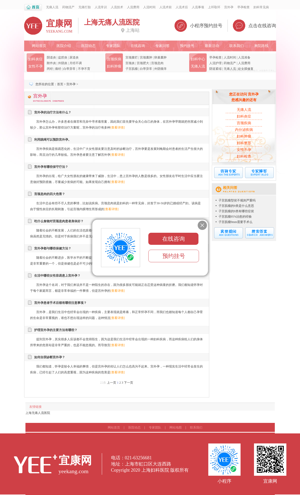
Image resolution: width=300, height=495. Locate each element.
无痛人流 (52, 7)
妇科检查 (244, 156)
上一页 (111, 382)
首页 (60, 84)
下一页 (128, 382)
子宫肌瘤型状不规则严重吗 (237, 200)
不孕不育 (84, 69)
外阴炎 (62, 63)
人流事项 (198, 7)
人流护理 (215, 63)
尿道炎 (74, 57)
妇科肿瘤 (114, 66)
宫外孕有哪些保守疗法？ (51, 167)
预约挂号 (187, 46)
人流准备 (244, 57)
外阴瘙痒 (160, 69)
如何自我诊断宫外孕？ (49, 357)
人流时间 (149, 7)
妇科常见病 (261, 7)
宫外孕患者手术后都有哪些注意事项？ (60, 303)
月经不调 (75, 63)
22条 (103, 382)
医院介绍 (64, 46)
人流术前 (165, 7)
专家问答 (162, 46)
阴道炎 (51, 57)
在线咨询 (138, 46)
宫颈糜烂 (131, 57)
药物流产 (68, 7)
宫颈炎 (130, 63)
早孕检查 (243, 7)
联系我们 (236, 46)
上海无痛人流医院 (37, 413)
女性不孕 (35, 66)
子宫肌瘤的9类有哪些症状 (236, 211)
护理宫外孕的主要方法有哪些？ (55, 330)
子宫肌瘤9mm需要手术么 (236, 222)
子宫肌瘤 (131, 69)
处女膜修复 (245, 69)
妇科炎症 (35, 59)
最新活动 (212, 46)
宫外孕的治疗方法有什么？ (52, 112)
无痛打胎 (84, 7)
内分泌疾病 (244, 130)
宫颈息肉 (157, 63)
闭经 (50, 69)
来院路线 (261, 46)
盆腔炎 (62, 57)
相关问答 (230, 188)
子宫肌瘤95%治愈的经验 (235, 216)
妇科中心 (198, 59)
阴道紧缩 (215, 69)
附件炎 (51, 63)
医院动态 (88, 46)
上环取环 (214, 7)
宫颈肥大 (143, 63)
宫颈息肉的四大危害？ (49, 194)
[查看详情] (117, 127)
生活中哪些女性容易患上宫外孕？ (57, 275)
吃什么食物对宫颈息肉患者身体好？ (59, 221)
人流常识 (101, 7)
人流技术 (117, 7)
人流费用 (133, 7)
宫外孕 (228, 7)
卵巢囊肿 (160, 57)
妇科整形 (244, 143)
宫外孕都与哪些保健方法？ (52, 248)
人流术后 (182, 7)
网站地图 (175, 427)
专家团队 (113, 46)
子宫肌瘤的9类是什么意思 (236, 206)
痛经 (58, 69)
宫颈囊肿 (146, 57)
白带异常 (69, 69)
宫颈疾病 (114, 59)
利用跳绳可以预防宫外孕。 (52, 139)
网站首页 (39, 46)
